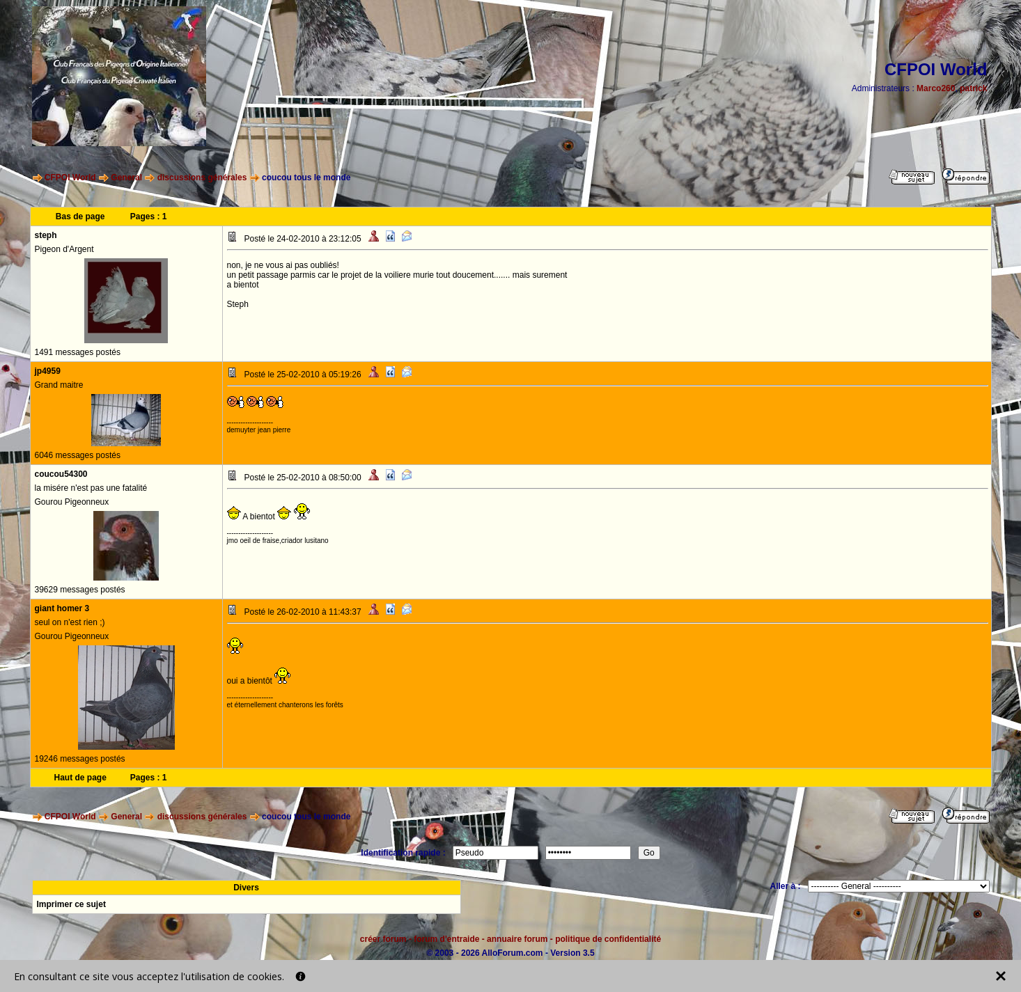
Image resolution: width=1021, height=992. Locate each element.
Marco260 (936, 88)
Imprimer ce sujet (71, 904)
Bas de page (80, 216)
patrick (973, 88)
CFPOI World (70, 177)
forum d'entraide (446, 939)
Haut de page (80, 777)
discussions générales (202, 177)
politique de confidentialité (608, 939)
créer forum (383, 939)
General (126, 177)
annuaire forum (517, 939)
